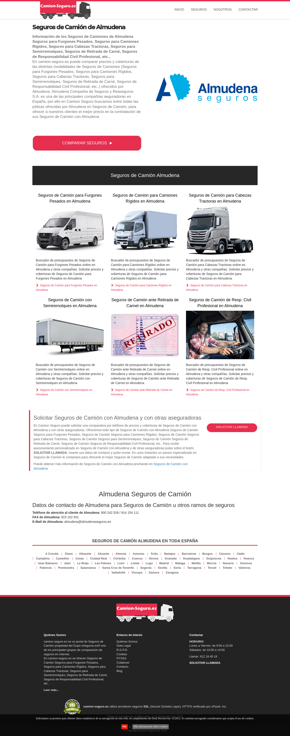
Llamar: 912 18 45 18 (203, 656)
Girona (153, 558)
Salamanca (88, 567)
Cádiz (241, 553)
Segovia (146, 567)
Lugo (149, 563)
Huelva (232, 558)
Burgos (207, 553)
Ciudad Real (98, 558)
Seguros (199, 9)
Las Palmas (103, 563)
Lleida (135, 563)
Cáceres (225, 553)
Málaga (180, 563)
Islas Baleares (48, 563)
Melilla (196, 563)
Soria (177, 567)
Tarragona (194, 567)
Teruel (212, 567)
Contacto (122, 666)
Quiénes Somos (127, 641)
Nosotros (223, 9)
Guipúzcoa (213, 558)
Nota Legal (123, 645)
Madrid (164, 563)
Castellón (62, 558)
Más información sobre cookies (150, 726)
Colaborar (122, 662)
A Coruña (51, 553)
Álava (69, 553)
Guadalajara (191, 558)
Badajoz (169, 553)
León (120, 563)
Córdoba (119, 558)
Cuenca (137, 558)
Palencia (46, 567)
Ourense (246, 563)
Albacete (85, 553)
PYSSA (121, 658)
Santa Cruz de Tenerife (118, 567)
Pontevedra (66, 567)
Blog (119, 671)
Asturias (138, 553)
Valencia (244, 567)
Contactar (248, 9)
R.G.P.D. (122, 650)
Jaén (67, 563)
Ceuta (79, 558)
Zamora (154, 572)
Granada (171, 558)
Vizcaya (137, 572)
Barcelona (189, 553)
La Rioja (83, 563)
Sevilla (162, 567)
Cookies (121, 654)
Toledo (227, 567)
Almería (121, 553)
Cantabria (43, 558)
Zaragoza (172, 572)
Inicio (179, 9)
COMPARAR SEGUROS (87, 143)
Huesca (249, 558)
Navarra (228, 563)
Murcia (211, 563)
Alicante (103, 553)
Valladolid (118, 572)
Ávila (154, 553)
